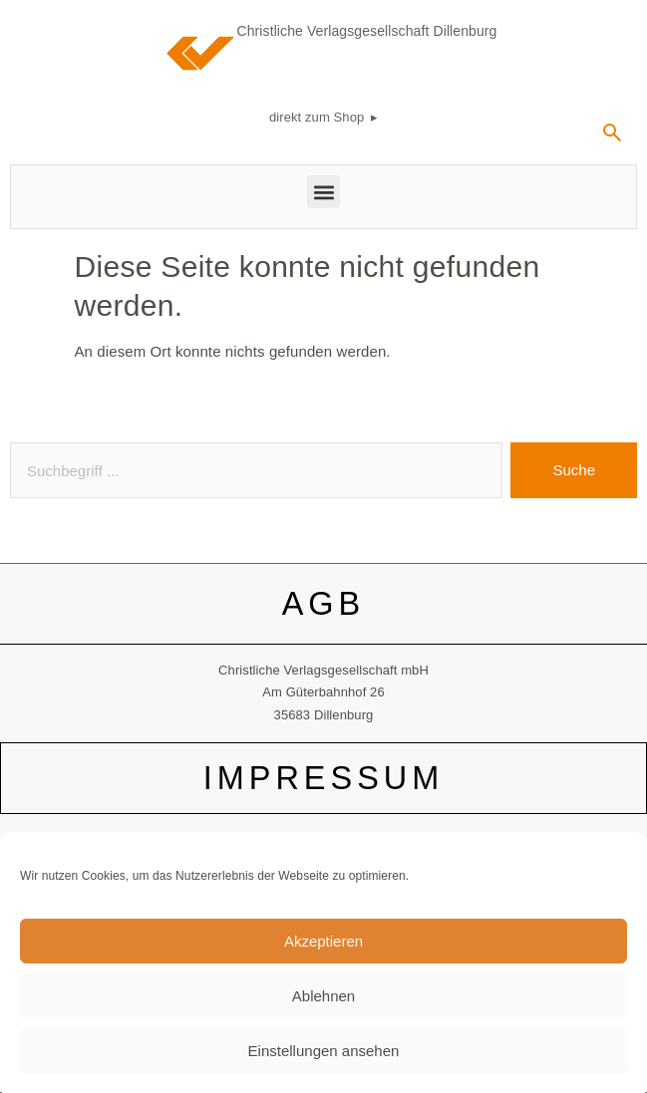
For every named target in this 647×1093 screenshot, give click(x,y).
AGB (324, 604)
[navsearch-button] (612, 139)
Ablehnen (323, 1005)
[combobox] (256, 470)
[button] (323, 191)
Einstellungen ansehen (324, 1060)
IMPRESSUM (323, 778)
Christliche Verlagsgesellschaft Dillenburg (367, 31)
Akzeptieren (323, 951)
